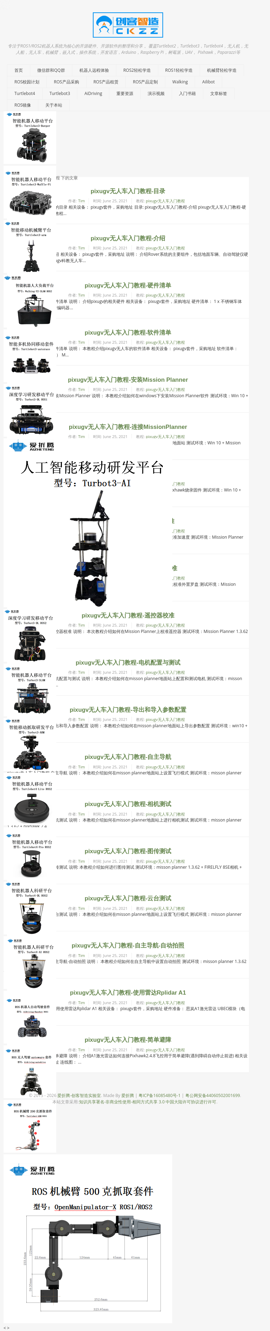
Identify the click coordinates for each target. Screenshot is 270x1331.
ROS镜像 (22, 105)
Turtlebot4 (24, 93)
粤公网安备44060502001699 (212, 1095)
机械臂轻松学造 (222, 70)
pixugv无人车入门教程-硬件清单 (128, 285)
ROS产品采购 (66, 82)
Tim (81, 200)
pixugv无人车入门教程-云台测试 (128, 898)
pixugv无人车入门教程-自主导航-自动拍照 (128, 945)
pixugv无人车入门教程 (165, 200)
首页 (18, 70)
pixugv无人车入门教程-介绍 (128, 238)
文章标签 (218, 93)
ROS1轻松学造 (179, 70)
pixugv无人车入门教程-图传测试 (128, 851)
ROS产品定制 (145, 82)
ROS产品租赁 (106, 82)
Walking (180, 82)
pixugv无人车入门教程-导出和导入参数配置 (128, 709)
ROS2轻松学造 (137, 70)
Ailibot (208, 82)
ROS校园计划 (26, 82)
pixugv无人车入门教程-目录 (128, 191)
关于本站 (53, 105)
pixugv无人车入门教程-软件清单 (128, 332)
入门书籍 (187, 93)
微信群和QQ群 (51, 70)
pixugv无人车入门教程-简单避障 (128, 1040)
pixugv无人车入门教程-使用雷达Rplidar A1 (128, 992)
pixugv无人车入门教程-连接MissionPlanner (128, 427)
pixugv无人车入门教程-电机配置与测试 (128, 662)
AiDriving (93, 93)
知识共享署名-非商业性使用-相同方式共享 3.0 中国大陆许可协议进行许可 (148, 1102)
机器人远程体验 (94, 70)
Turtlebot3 (60, 93)
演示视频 (156, 93)
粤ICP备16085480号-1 (160, 1095)
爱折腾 (127, 1095)
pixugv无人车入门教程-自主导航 (128, 757)
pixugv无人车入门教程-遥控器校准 (128, 615)
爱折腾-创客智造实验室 (79, 1095)
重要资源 (124, 93)
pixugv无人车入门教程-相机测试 (128, 804)
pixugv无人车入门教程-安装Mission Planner (128, 379)
